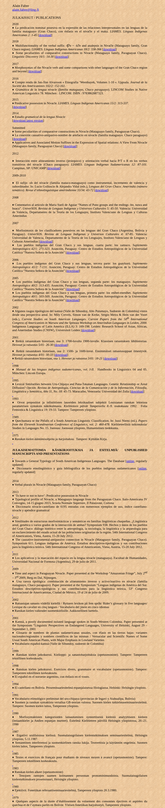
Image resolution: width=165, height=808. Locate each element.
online (130, 461)
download (109, 49)
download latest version (28, 120)
